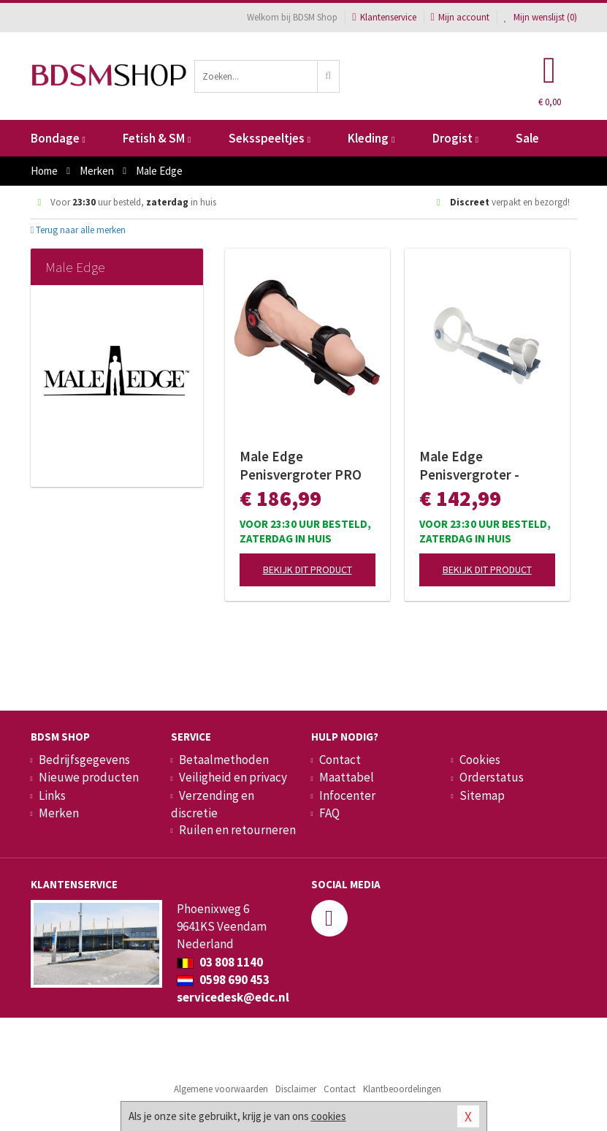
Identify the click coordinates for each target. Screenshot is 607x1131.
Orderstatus (491, 777)
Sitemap (482, 795)
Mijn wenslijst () (540, 17)
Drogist (455, 138)
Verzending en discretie (212, 804)
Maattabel (346, 777)
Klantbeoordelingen (402, 1089)
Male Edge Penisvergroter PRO (301, 465)
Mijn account (460, 17)
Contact (340, 760)
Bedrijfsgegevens (84, 760)
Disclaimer (295, 1089)
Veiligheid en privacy (233, 777)
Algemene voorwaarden (221, 1089)
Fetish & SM (157, 138)
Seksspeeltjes (269, 138)
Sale (527, 138)
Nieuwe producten (89, 777)
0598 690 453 (223, 980)
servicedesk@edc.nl (233, 997)
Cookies (479, 760)
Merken (59, 813)
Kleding (371, 138)
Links (52, 795)
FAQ (329, 813)
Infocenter (347, 795)
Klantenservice (384, 17)
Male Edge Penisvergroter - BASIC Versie (469, 465)
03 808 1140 (220, 962)
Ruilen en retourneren (237, 830)
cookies (328, 1116)
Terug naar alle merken (78, 230)
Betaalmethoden (224, 760)
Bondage (58, 138)
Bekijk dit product (307, 569)
